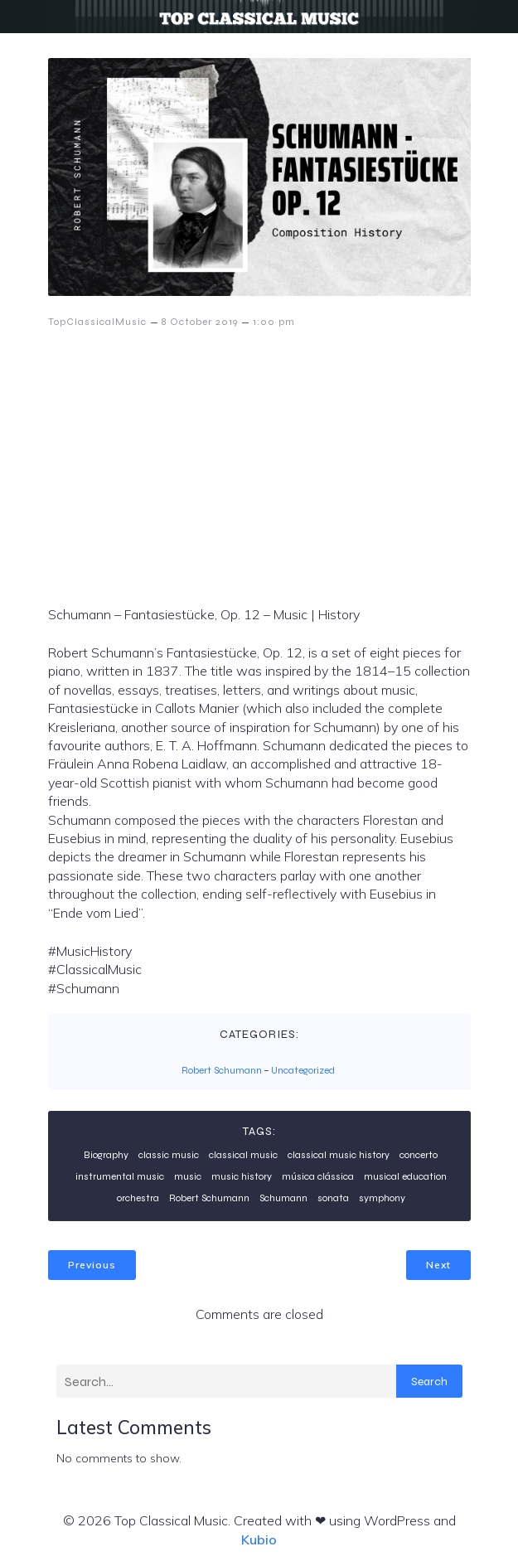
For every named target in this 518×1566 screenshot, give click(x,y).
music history (241, 1176)
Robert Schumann (222, 1070)
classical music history (339, 1155)
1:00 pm (274, 321)
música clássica (318, 1176)
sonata (333, 1198)
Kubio (259, 1539)
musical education (405, 1176)
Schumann (283, 1198)
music (187, 1176)
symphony (382, 1198)
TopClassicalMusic (97, 321)
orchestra (138, 1198)
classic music (168, 1155)
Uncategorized (303, 1070)
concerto (418, 1155)
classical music (243, 1155)
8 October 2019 (200, 321)
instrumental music (119, 1176)
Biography (106, 1155)
